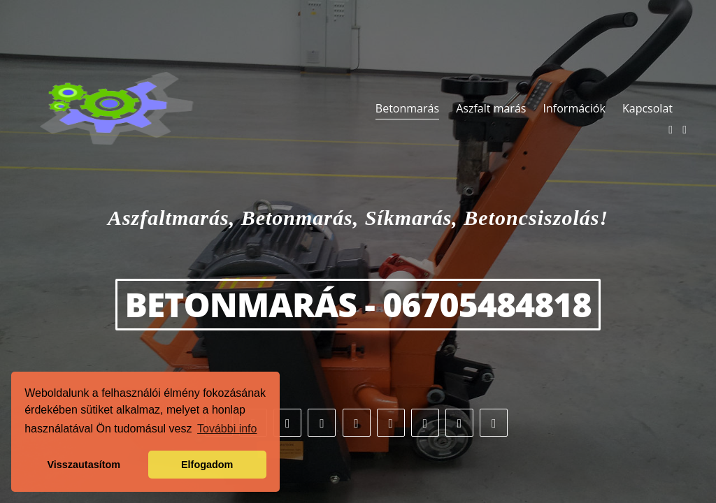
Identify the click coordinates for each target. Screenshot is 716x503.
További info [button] (227, 429)
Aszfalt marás (491, 108)
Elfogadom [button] (207, 464)
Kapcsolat (647, 108)
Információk (574, 108)
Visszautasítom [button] (84, 464)
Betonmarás (407, 108)
